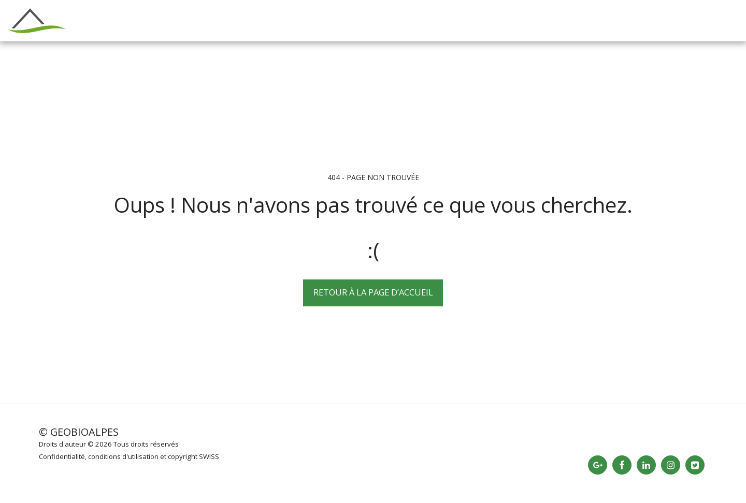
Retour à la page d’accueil (373, 292)
